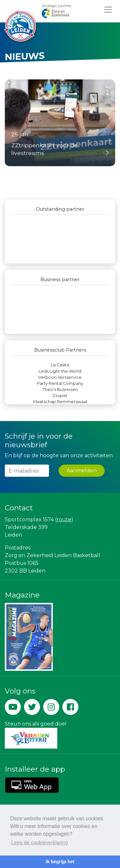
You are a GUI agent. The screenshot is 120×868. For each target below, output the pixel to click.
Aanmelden (82, 470)
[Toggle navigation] (108, 9)
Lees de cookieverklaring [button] (39, 842)
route (64, 519)
